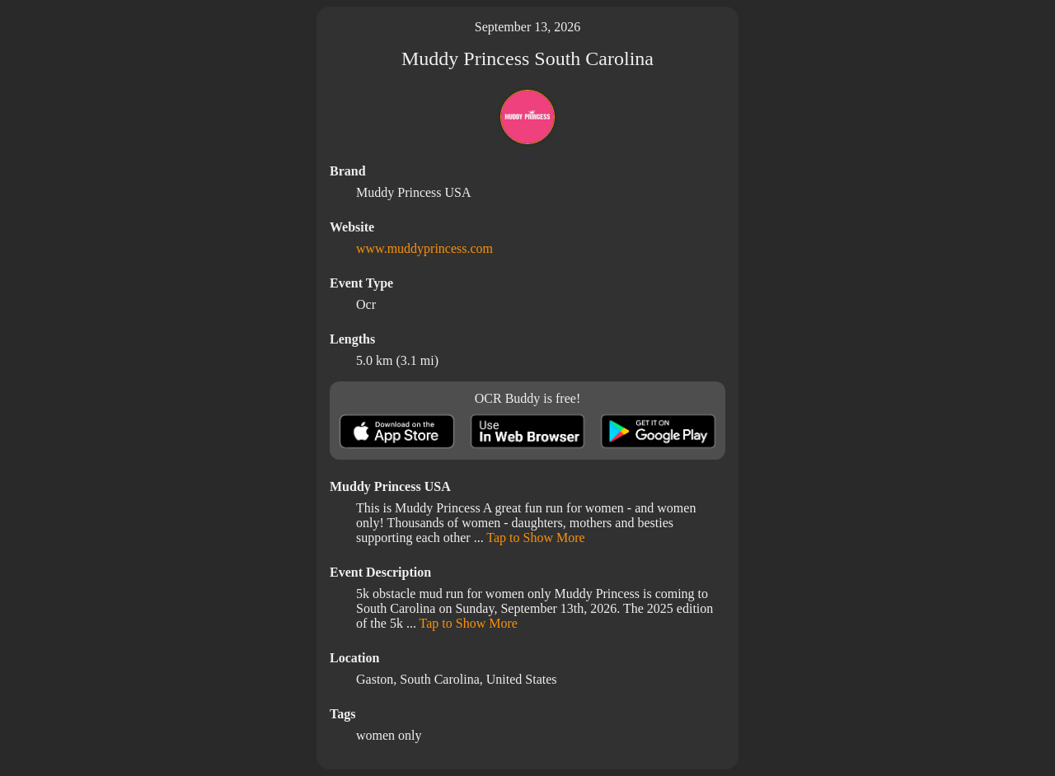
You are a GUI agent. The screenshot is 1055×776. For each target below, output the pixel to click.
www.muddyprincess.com (424, 248)
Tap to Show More (535, 538)
